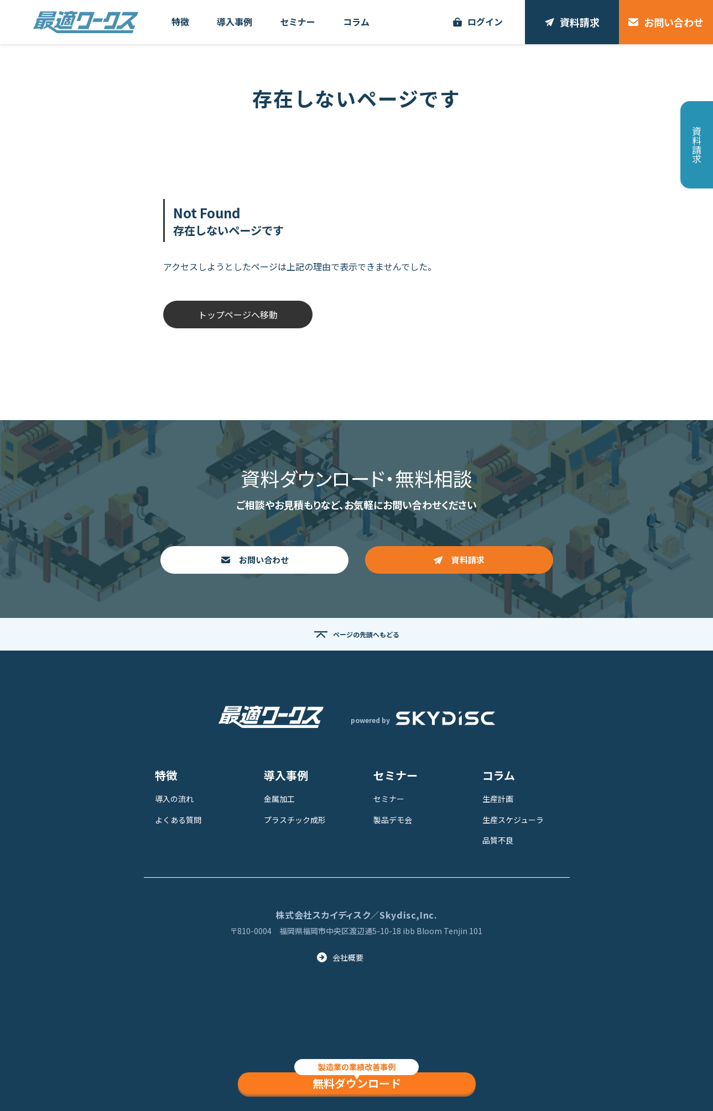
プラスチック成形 (295, 819)
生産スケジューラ (513, 819)
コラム (498, 775)
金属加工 (279, 798)
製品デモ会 (392, 819)
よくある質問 (178, 819)
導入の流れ (174, 798)
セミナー (395, 775)
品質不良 (497, 840)
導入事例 (286, 775)
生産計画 (497, 798)
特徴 (166, 775)
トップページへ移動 (238, 314)
